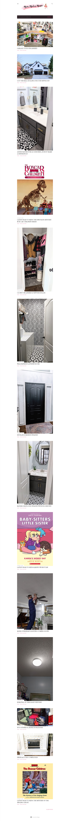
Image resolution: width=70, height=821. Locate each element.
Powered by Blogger (35, 817)
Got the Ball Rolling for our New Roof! (33, 81)
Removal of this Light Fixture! (29, 702)
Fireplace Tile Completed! (27, 757)
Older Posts (49, 809)
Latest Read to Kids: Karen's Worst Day (32, 567)
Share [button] (18, 50)
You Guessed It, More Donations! (30, 727)
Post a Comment (23, 50)
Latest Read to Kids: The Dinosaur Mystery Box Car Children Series (34, 221)
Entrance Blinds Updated (27, 435)
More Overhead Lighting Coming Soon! (33, 631)
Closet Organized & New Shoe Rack (31, 293)
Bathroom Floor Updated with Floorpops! (34, 506)
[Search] (52, 3)
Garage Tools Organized (27, 48)
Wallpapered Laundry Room (28, 364)
